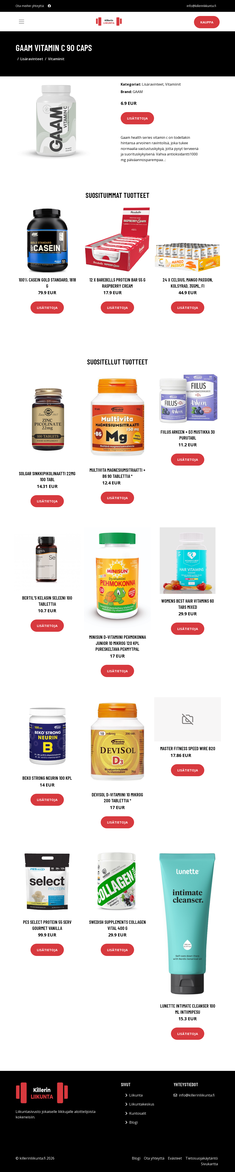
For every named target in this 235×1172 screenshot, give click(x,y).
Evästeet (175, 1158)
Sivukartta (209, 1163)
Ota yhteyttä (154, 1158)
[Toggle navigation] (21, 22)
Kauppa (206, 22)
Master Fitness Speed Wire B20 (187, 748)
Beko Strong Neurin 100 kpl (47, 778)
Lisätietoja (137, 118)
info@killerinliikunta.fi (201, 6)
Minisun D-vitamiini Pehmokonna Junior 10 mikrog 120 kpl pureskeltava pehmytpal (117, 643)
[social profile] (49, 6)
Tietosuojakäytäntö (201, 1158)
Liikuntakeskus (141, 1104)
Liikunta (136, 1095)
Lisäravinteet (31, 58)
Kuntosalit (137, 1113)
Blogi (133, 1122)
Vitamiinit (56, 58)
